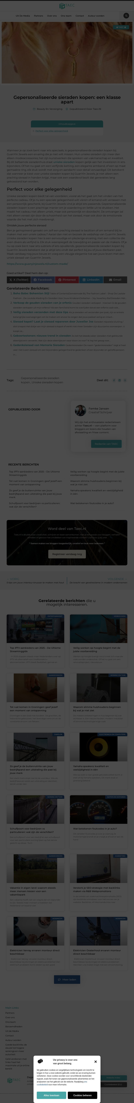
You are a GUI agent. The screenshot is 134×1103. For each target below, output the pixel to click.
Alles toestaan (51, 1095)
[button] (95, 1061)
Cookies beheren (82, 1095)
